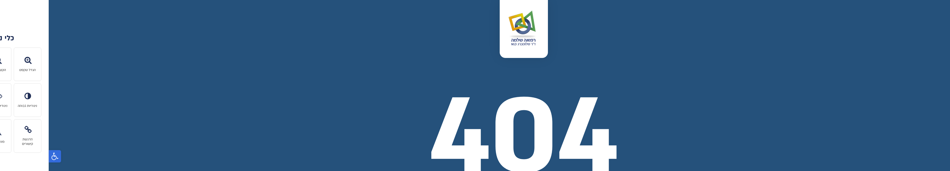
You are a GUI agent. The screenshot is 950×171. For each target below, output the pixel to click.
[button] (6, 156)
